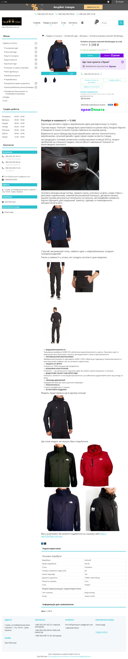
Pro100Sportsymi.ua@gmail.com (17, 176)
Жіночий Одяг (11, 52)
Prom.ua (77, 654)
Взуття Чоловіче (12, 56)
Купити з (112, 55)
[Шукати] (121, 22)
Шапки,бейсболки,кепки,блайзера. (19, 87)
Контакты (73, 22)
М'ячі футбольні (11, 71)
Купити (90, 55)
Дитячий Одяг (11, 64)
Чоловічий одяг (71, 36)
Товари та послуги (54, 36)
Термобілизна (11, 79)
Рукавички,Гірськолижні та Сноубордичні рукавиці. (16, 92)
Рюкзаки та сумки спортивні (16, 68)
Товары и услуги (50, 22)
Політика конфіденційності (81, 656)
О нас (63, 22)
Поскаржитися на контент (59, 656)
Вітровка (83, 36)
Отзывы (6, 97)
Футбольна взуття (12, 75)
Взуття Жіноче (11, 60)
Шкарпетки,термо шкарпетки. (17, 83)
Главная (36, 22)
